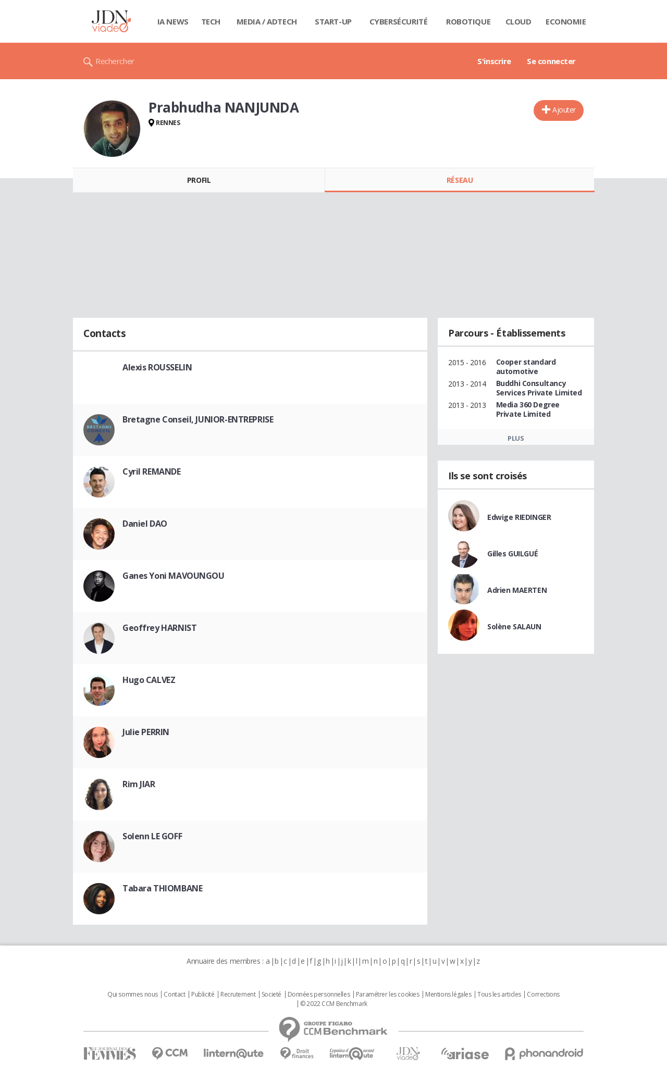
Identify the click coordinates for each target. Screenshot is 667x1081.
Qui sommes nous (132, 994)
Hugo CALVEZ (148, 680)
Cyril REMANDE (151, 471)
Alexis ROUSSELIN (157, 367)
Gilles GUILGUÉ (512, 553)
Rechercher (114, 61)
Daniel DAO (144, 523)
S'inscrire (494, 61)
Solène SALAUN (514, 626)
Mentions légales (448, 994)
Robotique (468, 21)
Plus (516, 438)
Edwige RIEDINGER (519, 517)
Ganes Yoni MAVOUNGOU (173, 575)
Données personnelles (319, 994)
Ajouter (564, 110)
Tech (210, 21)
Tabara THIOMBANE (162, 888)
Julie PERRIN (145, 732)
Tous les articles (499, 994)
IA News (173, 21)
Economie (566, 21)
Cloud (518, 21)
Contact (174, 994)
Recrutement (237, 994)
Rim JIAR (138, 784)
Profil (199, 180)
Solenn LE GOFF (152, 836)
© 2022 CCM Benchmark (333, 1004)
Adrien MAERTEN (517, 590)
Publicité (202, 994)
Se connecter (551, 61)
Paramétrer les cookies (387, 994)
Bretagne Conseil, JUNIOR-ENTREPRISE (197, 419)
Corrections (543, 994)
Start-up (333, 21)
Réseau (460, 180)
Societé (271, 994)
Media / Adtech (267, 21)
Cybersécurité (398, 21)
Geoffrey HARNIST (159, 627)
